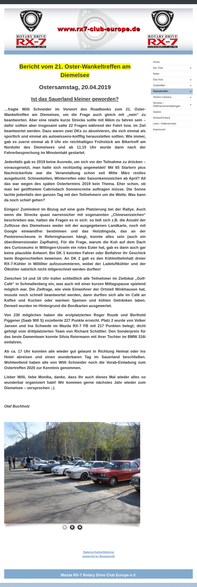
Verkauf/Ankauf (161, 117)
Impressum (159, 129)
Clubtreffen (173, 85)
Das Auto (173, 79)
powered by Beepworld (98, 556)
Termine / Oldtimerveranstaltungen (173, 105)
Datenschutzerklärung (98, 552)
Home (156, 62)
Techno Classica (173, 97)
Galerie (157, 112)
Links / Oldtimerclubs (164, 123)
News (156, 73)
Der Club (173, 68)
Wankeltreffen (173, 91)
